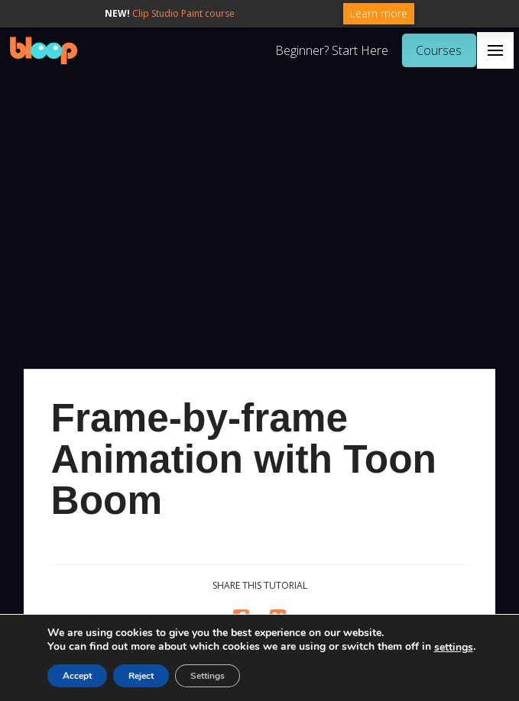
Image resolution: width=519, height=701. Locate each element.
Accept (77, 676)
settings (453, 647)
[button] (495, 50)
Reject (141, 676)
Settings (207, 676)
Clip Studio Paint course (183, 13)
